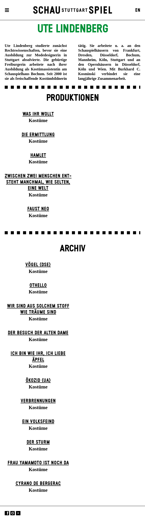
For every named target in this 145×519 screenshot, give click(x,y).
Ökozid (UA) (38, 380)
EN (137, 10)
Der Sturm (38, 442)
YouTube (18, 513)
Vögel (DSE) (38, 264)
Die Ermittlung (38, 134)
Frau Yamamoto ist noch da (38, 462)
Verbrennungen (38, 401)
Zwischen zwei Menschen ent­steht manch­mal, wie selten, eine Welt (38, 182)
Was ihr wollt (38, 114)
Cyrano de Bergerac (38, 483)
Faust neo (38, 208)
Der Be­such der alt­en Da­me (38, 332)
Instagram (12, 513)
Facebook (7, 513)
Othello (38, 285)
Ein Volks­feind (38, 421)
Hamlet (38, 155)
